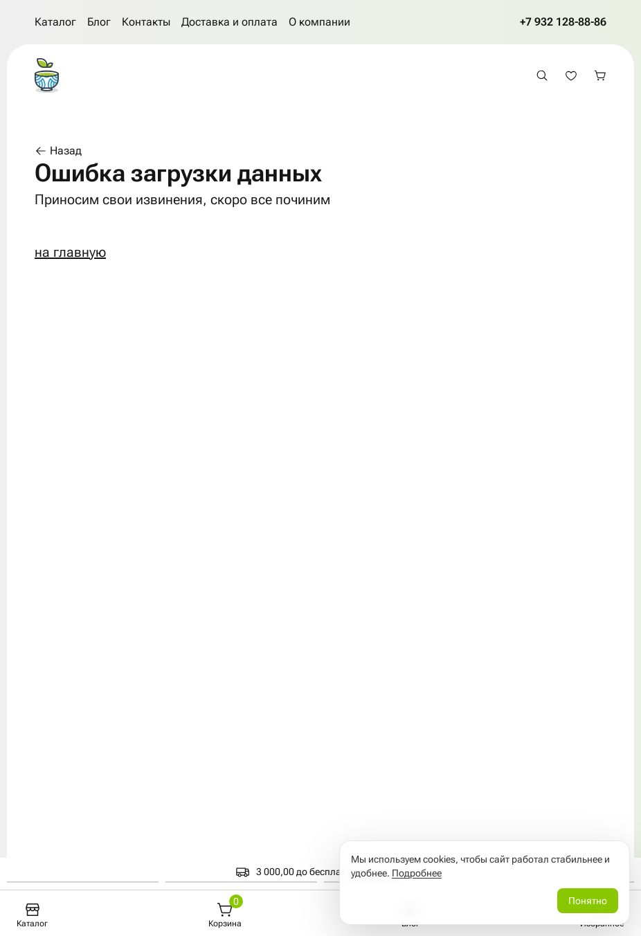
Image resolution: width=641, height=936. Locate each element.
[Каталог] (32, 915)
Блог (99, 21)
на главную (70, 252)
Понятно (587, 900)
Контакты (146, 21)
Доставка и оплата (229, 21)
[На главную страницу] (47, 75)
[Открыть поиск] (542, 75)
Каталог (55, 21)
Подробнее (417, 873)
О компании (319, 21)
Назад (58, 150)
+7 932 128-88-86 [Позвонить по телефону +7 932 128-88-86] (563, 21)
